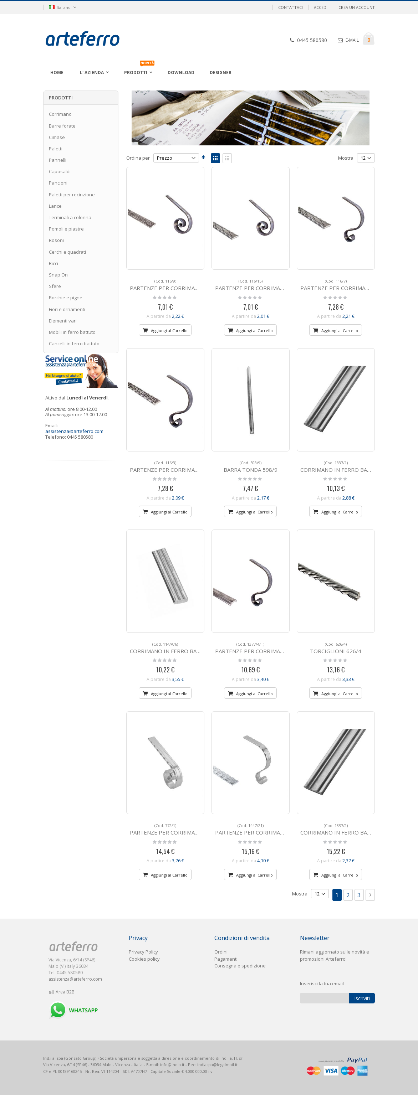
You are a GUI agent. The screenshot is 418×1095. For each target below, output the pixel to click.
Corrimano (60, 114)
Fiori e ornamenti (67, 309)
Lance (55, 206)
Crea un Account (356, 7)
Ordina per (138, 158)
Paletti (55, 148)
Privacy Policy (143, 952)
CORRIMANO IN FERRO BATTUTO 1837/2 (353, 829)
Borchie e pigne (65, 297)
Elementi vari (63, 320)
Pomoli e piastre (66, 229)
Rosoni (56, 240)
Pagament (225, 959)
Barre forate (62, 126)
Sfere (55, 286)
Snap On (58, 275)
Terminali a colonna (70, 217)
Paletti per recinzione (72, 194)
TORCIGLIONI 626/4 (335, 648)
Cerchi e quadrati (67, 252)
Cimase (57, 137)
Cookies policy (144, 959)
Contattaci (290, 7)
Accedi (320, 7)
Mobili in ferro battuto (72, 332)
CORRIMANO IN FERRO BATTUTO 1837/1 (353, 466)
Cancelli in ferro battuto (74, 343)
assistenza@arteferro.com (74, 431)
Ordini (221, 952)
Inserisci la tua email (322, 983)
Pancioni (58, 183)
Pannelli (57, 160)
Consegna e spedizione (240, 965)
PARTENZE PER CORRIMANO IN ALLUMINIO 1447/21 (282, 829)
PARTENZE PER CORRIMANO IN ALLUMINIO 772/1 (193, 829)
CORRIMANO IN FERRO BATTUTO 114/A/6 (183, 648)
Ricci (53, 263)
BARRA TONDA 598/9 (250, 466)
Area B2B (62, 992)
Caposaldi (60, 171)
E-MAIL (352, 40)
